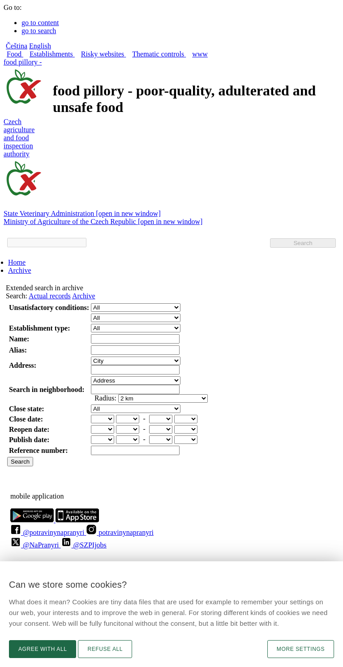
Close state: (26, 409)
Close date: (26, 419)
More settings (301, 649)
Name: (19, 339)
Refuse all (105, 649)
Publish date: (29, 439)
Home (17, 262)
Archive (19, 270)
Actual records (50, 296)
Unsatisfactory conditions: (49, 307)
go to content (40, 22)
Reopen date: (29, 429)
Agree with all (42, 649)
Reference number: (38, 450)
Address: (22, 365)
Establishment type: (39, 328)
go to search (38, 30)
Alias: (18, 350)
